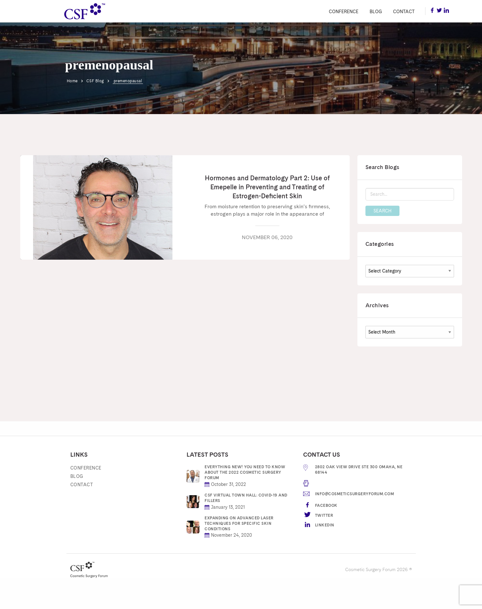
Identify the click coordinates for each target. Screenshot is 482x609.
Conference (343, 11)
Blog (376, 11)
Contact (404, 11)
